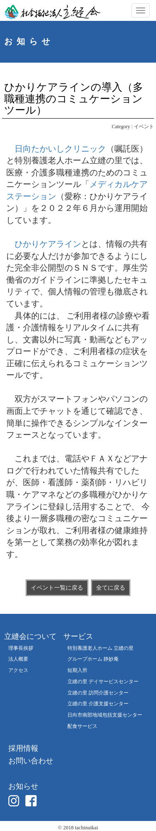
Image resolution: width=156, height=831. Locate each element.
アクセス (18, 670)
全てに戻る (110, 588)
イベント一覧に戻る (57, 588)
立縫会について (30, 636)
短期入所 (77, 670)
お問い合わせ (30, 761)
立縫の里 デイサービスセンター (103, 681)
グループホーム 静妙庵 (93, 659)
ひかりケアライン (48, 243)
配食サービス (82, 726)
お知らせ (23, 786)
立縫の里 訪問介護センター (98, 693)
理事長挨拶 (20, 648)
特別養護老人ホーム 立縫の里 (100, 648)
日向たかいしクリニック (60, 148)
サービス (78, 636)
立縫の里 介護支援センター (98, 704)
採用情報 (23, 748)
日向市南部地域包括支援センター (104, 715)
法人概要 (18, 659)
